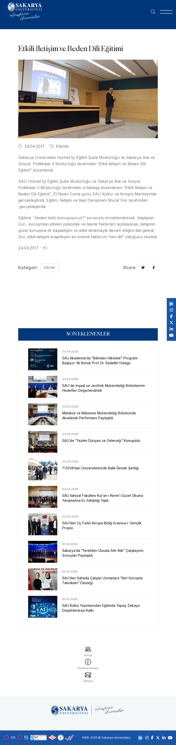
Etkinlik (59, 146)
